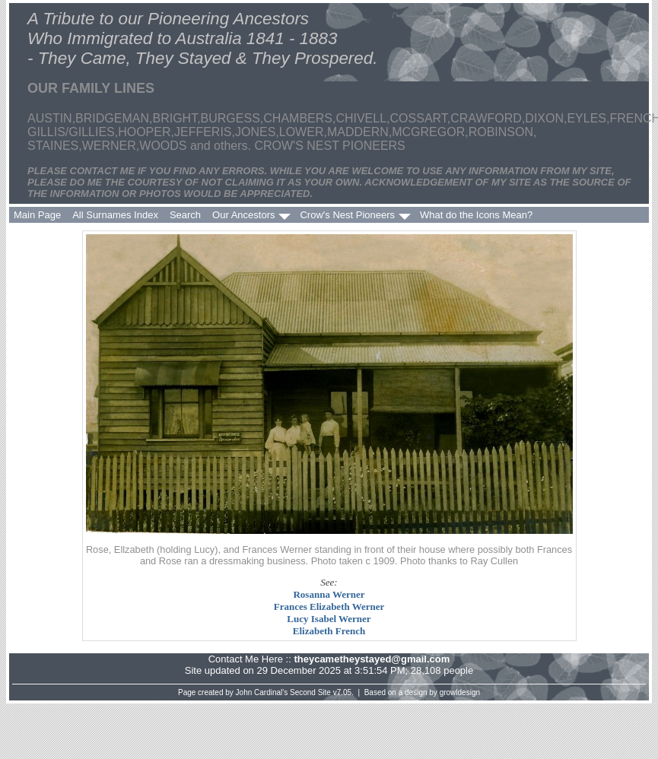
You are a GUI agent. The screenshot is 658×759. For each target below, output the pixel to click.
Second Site (310, 692)
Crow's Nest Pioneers (347, 215)
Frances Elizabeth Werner (329, 606)
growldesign (460, 692)
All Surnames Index (115, 215)
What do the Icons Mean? (476, 215)
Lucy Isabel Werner (328, 618)
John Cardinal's (262, 692)
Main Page (37, 215)
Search (185, 215)
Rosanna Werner (328, 594)
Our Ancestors (243, 215)
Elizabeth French (329, 631)
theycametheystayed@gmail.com (372, 659)
